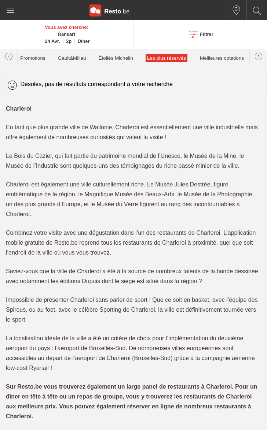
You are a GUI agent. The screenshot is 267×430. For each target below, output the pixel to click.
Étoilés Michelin (115, 58)
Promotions (32, 58)
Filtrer (206, 34)
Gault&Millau (72, 58)
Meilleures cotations (222, 58)
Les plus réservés (166, 58)
